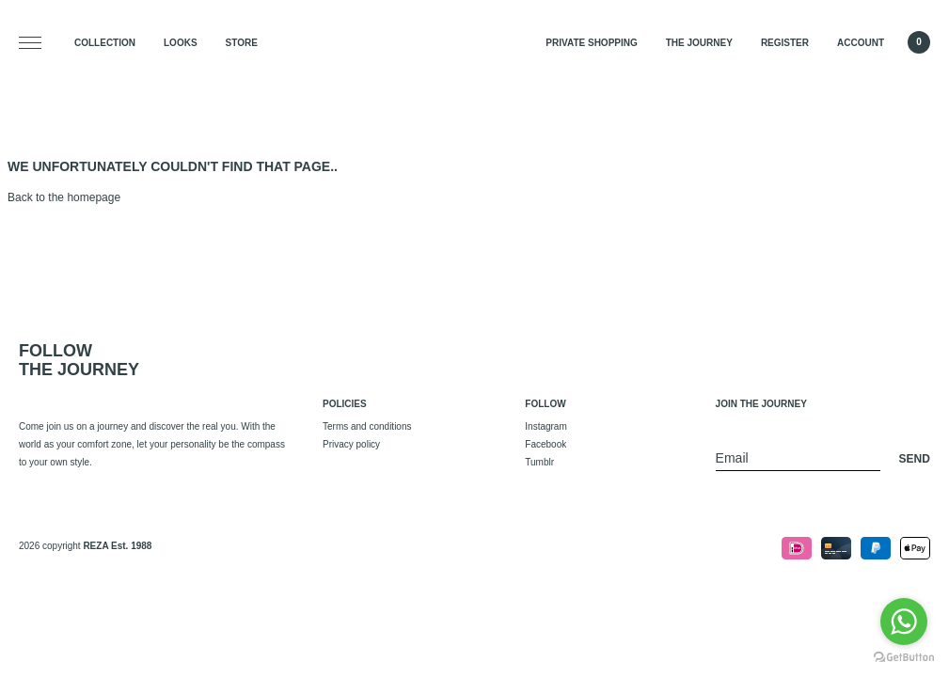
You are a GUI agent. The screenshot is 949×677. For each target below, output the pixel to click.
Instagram (545, 426)
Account (860, 43)
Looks (181, 43)
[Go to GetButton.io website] (904, 658)
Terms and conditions (367, 426)
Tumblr (539, 462)
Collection (104, 43)
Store (242, 43)
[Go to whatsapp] (903, 621)
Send (914, 458)
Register (785, 43)
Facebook (545, 444)
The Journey (699, 43)
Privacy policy (351, 444)
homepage (93, 197)
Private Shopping (591, 43)
